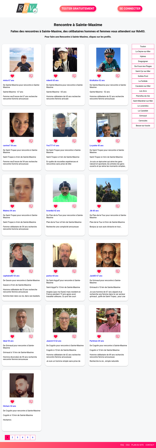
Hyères (143, 56)
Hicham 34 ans (9, 406)
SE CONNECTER (129, 8)
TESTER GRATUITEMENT (78, 8)
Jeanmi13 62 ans (53, 341)
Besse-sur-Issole (143, 125)
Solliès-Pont (143, 76)
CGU (128, 445)
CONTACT (149, 445)
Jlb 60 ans (94, 211)
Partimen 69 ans (97, 341)
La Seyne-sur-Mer (143, 51)
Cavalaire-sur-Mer (143, 86)
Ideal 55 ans (8, 341)
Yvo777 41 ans (52, 145)
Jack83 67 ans (96, 276)
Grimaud (143, 116)
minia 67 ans (8, 80)
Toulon (143, 46)
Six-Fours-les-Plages (143, 66)
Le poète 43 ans (97, 145)
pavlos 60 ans (52, 276)
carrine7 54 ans (9, 145)
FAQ (122, 445)
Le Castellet (143, 111)
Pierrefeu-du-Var (143, 96)
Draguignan (143, 61)
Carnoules (143, 121)
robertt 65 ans (52, 80)
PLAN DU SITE (137, 445)
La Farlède (142, 81)
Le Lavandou (142, 106)
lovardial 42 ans (53, 211)
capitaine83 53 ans (11, 276)
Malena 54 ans (9, 211)
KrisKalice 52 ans (97, 80)
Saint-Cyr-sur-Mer (143, 71)
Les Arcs (143, 91)
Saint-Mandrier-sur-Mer (143, 101)
